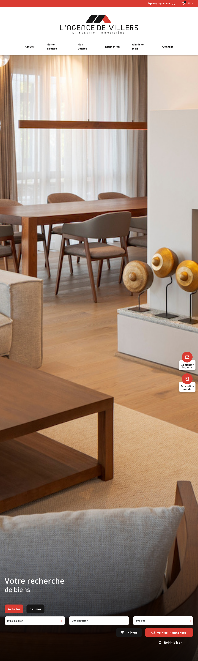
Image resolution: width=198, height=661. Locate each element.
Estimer (35, 610)
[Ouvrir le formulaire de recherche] (129, 634)
